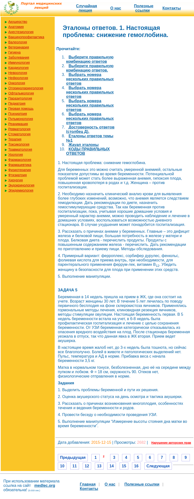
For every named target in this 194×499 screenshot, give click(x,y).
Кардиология (18, 68)
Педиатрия (17, 103)
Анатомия (16, 27)
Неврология (17, 73)
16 (136, 466)
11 (74, 466)
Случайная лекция (86, 8)
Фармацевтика (19, 165)
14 (111, 466)
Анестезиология (21, 32)
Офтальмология (21, 93)
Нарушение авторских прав (171, 442)
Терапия (14, 139)
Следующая (158, 466)
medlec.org (44, 485)
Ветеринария (18, 47)
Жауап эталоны (84, 145)
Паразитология (20, 98)
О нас (115, 8)
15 (124, 466)
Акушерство (17, 22)
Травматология (20, 149)
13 (99, 466)
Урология (15, 155)
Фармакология (19, 160)
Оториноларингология (25, 88)
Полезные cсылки (143, 8)
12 (87, 466)
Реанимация (18, 124)
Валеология (17, 42)
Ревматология (19, 129)
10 (62, 466)
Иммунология (19, 63)
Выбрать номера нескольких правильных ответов (90, 79)
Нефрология (18, 78)
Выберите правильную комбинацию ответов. (90, 68)
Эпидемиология (20, 190)
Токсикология (18, 144)
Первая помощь (21, 109)
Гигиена (14, 52)
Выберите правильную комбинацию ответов (90, 59)
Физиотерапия (19, 170)
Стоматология (19, 134)
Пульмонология (20, 119)
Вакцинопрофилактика (26, 37)
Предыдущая (73, 457)
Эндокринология (21, 185)
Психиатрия (17, 114)
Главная (88, 484)
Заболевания (18, 57)
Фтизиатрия (17, 175)
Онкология (16, 83)
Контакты (171, 8)
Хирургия (15, 180)
